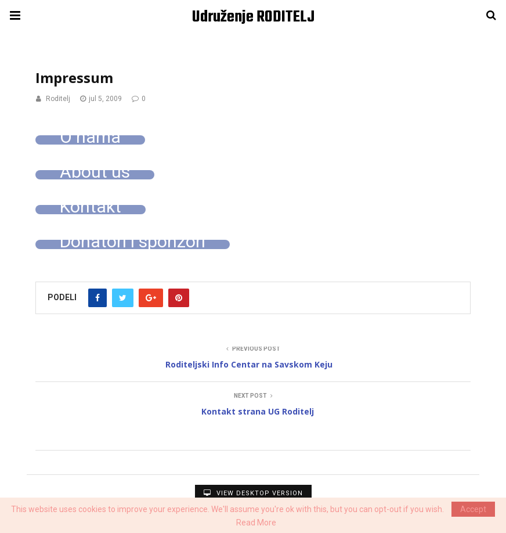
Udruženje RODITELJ (253, 17)
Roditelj (58, 99)
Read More (256, 522)
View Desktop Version (253, 493)
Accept (473, 509)
